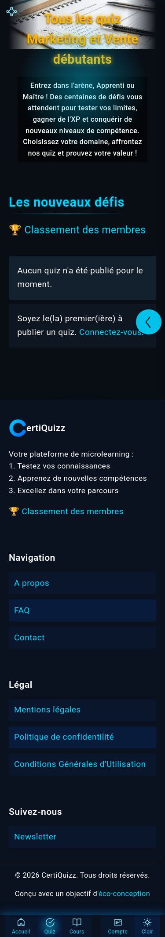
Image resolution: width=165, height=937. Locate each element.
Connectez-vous (110, 332)
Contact (29, 637)
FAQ (22, 610)
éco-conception (124, 894)
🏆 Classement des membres (77, 230)
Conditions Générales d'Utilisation (80, 764)
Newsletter (35, 837)
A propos (31, 583)
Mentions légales (47, 710)
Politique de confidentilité (64, 737)
